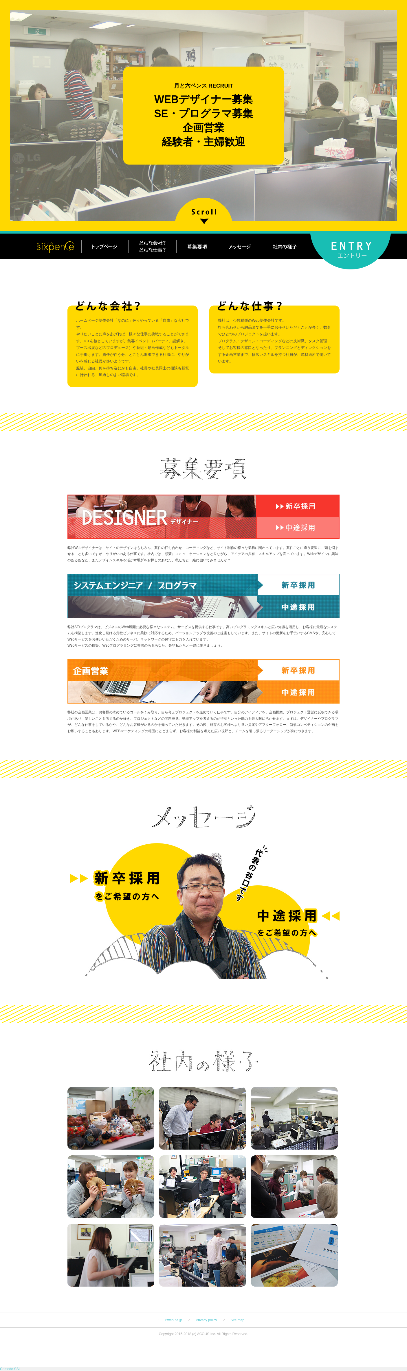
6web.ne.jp (173, 1320)
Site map (237, 1320)
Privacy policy (206, 1320)
